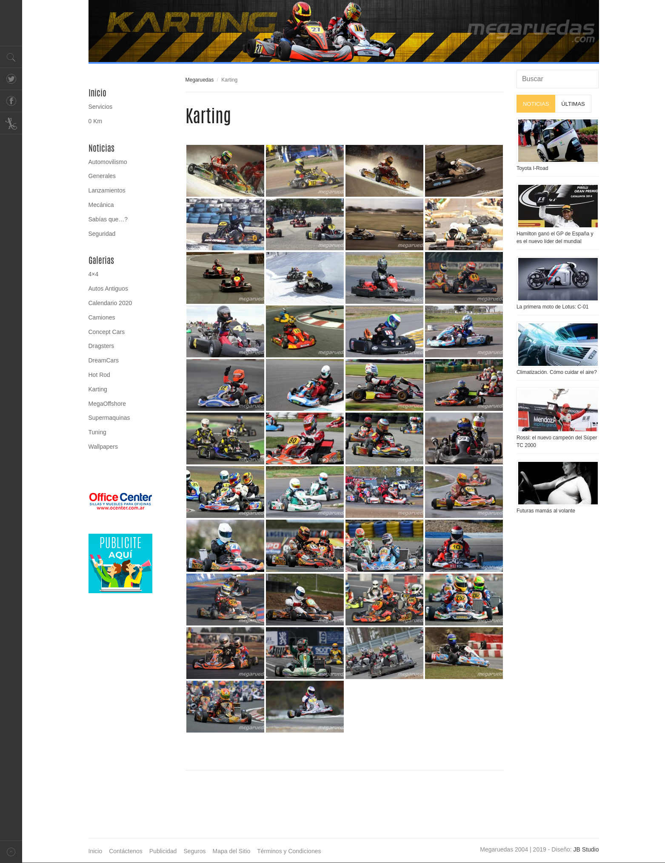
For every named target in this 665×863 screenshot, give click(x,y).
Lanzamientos (107, 190)
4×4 (93, 274)
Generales (102, 176)
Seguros (194, 851)
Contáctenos (126, 851)
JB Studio (586, 849)
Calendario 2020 (110, 303)
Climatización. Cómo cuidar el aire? (557, 372)
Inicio (97, 93)
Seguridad (102, 233)
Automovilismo (107, 161)
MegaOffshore (107, 403)
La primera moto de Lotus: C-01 (552, 307)
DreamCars (103, 360)
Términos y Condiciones (289, 851)
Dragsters (101, 345)
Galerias (101, 260)
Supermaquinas (109, 417)
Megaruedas (200, 80)
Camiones (101, 317)
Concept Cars (106, 331)
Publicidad (163, 851)
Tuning (97, 432)
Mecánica (101, 204)
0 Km (95, 121)
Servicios (100, 106)
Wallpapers (103, 446)
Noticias (101, 148)
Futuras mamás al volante (546, 511)
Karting (97, 389)
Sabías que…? (108, 219)
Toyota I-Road (532, 168)
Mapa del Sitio (232, 851)
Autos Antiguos (108, 288)
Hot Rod (99, 374)
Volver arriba (11, 851)
